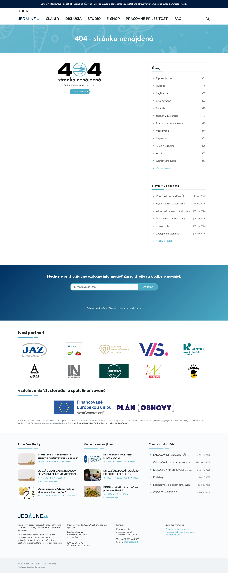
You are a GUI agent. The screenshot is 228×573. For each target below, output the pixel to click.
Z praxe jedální (71, 496)
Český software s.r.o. (35, 567)
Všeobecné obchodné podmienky (180, 531)
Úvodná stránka (75, 91)
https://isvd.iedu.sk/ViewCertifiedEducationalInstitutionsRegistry (100, 423)
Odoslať (148, 287)
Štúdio (94, 18)
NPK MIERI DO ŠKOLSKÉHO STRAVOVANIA (118, 456)
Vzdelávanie (135, 478)
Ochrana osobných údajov (177, 529)
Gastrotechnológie (110, 498)
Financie (68, 462)
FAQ (178, 18)
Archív (132, 462)
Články (52, 18)
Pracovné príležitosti (147, 18)
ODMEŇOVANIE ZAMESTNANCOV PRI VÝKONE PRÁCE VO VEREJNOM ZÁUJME (57, 474)
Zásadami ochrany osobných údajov (124, 308)
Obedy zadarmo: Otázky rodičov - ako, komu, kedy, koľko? (57, 490)
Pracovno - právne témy (47, 481)
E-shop (113, 18)
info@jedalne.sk (131, 541)
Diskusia (73, 18)
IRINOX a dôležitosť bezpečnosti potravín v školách (121, 489)
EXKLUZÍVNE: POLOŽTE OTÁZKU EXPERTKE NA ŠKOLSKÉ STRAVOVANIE (121, 474)
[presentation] (114, 298)
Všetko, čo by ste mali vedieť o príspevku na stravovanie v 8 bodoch (58, 456)
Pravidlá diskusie (173, 534)
